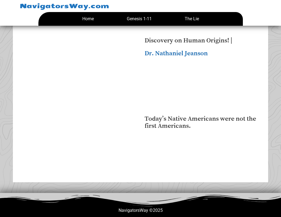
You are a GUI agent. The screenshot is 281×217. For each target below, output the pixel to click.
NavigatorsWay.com (64, 6)
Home (88, 18)
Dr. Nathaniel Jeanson (176, 53)
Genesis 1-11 (139, 18)
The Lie (192, 18)
